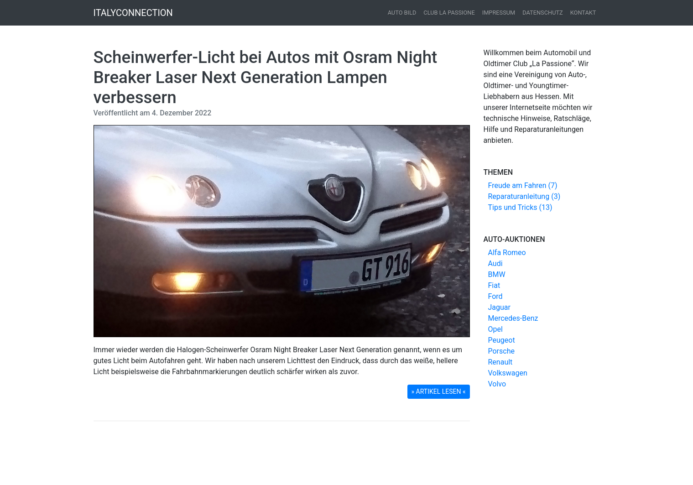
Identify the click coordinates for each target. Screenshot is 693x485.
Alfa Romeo (507, 252)
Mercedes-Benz (513, 318)
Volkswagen (507, 373)
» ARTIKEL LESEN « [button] (439, 391)
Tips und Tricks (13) (520, 207)
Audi (495, 263)
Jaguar (499, 307)
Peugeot (501, 340)
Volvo (497, 384)
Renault (500, 362)
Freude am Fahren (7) (523, 185)
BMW (496, 274)
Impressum (499, 12)
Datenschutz (542, 12)
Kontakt (583, 12)
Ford (495, 296)
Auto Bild (402, 12)
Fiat (494, 285)
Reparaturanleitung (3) (524, 196)
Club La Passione (448, 12)
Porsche (501, 351)
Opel (495, 329)
